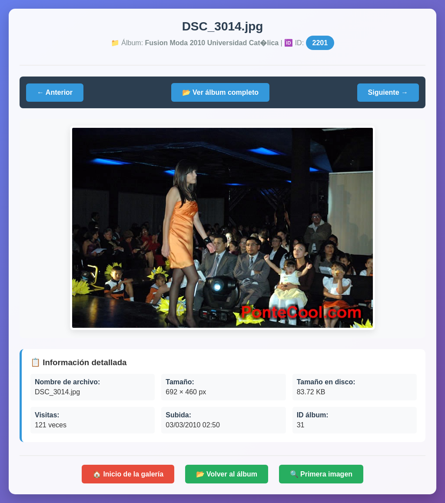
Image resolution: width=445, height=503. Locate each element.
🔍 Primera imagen (321, 474)
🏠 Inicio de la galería (128, 474)
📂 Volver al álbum (227, 474)
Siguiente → (388, 92)
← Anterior (55, 92)
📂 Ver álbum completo (220, 92)
